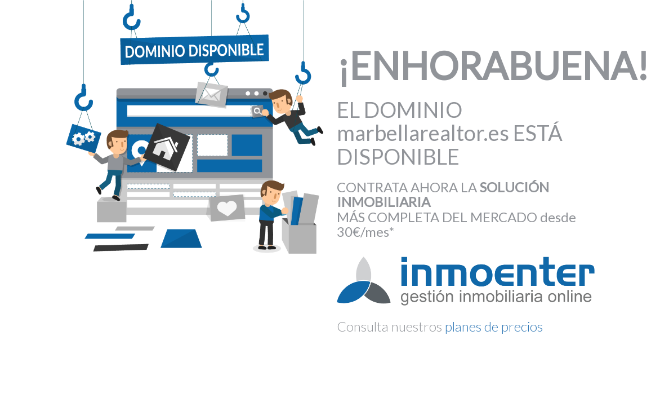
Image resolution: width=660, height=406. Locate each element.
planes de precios (494, 326)
